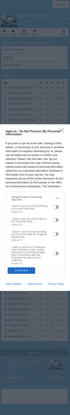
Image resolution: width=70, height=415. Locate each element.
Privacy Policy (56, 283)
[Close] (62, 131)
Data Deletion (14, 283)
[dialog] (35, 207)
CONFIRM (21, 270)
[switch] (56, 207)
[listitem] (35, 198)
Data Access (34, 283)
